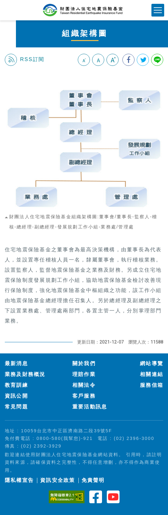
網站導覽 (151, 363)
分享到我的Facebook (128, 60)
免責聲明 (93, 480)
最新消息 (16, 363)
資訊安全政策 (57, 480)
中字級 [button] (98, 60)
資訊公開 (16, 396)
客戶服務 (84, 396)
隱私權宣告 (19, 480)
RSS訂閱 (24, 60)
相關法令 (84, 385)
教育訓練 (16, 385)
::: (7, 75)
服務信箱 (151, 385)
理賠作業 (84, 374)
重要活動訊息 (89, 406)
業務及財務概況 (25, 374)
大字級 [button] (112, 60)
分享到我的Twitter (143, 60)
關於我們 (84, 363)
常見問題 (16, 406)
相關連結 (151, 374)
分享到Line (157, 60)
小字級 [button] (84, 60)
